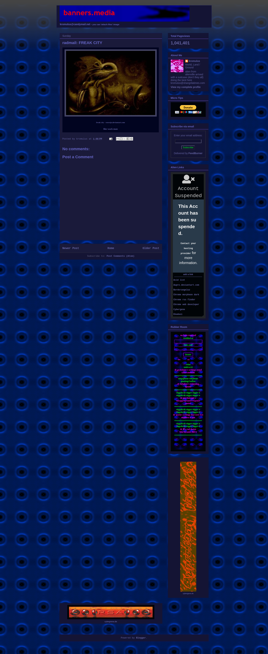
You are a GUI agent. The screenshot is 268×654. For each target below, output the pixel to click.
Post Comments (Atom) (121, 256)
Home (110, 248)
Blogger (141, 638)
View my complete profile (186, 87)
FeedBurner (195, 153)
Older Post (151, 248)
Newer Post (70, 248)
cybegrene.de (111, 621)
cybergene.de (188, 593)
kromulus (194, 61)
